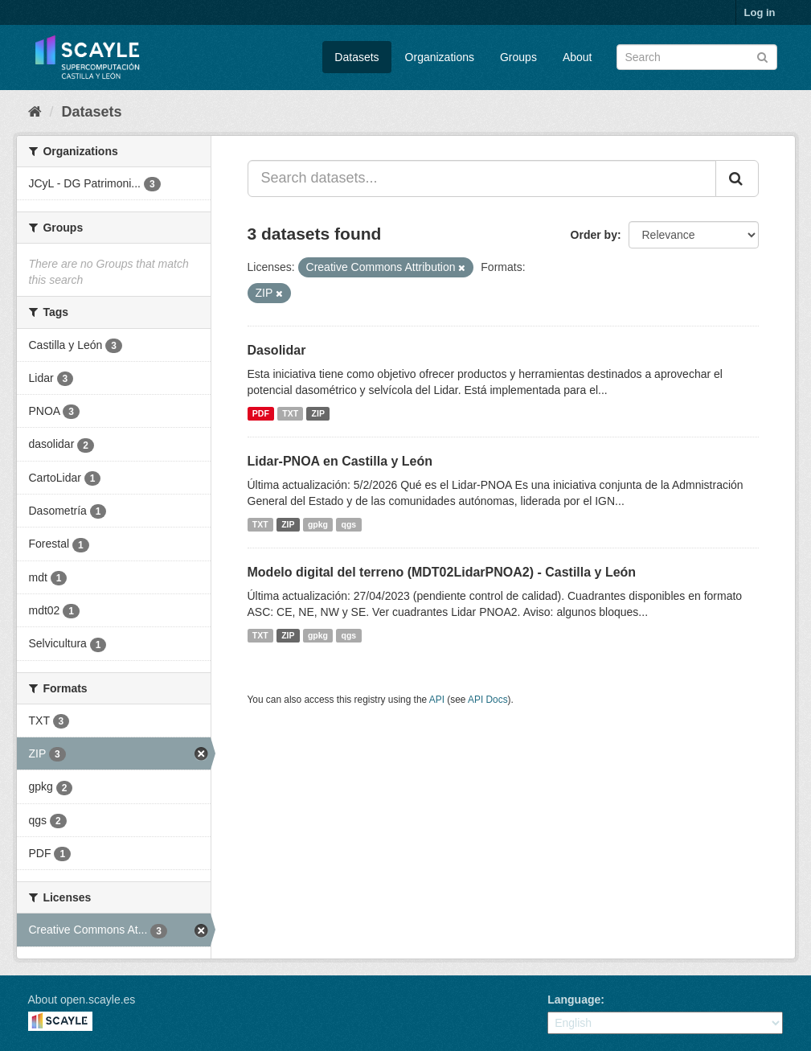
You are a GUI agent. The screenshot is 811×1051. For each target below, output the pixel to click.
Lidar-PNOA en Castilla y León (340, 461)
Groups (518, 57)
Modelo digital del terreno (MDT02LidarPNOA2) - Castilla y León (442, 572)
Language (573, 999)
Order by (594, 234)
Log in (760, 12)
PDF (260, 413)
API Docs (488, 699)
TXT (290, 413)
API (436, 699)
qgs (349, 524)
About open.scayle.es (82, 999)
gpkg (318, 524)
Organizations (439, 57)
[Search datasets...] (482, 178)
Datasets (356, 57)
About (577, 57)
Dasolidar (277, 350)
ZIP (318, 413)
